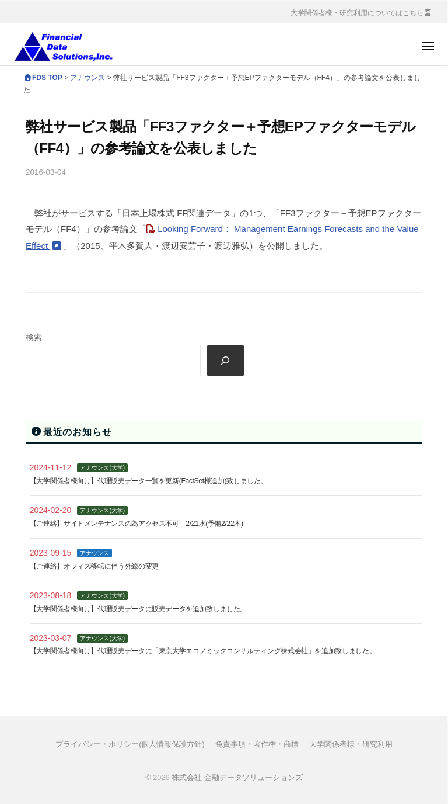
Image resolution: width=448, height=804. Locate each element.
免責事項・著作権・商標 (257, 744)
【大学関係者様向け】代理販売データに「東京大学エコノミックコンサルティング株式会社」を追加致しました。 (203, 651)
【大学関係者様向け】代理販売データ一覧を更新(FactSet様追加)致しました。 (148, 481)
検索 (34, 337)
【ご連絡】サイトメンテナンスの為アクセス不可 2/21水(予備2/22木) (136, 523)
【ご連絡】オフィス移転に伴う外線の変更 (94, 566)
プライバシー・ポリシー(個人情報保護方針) (130, 744)
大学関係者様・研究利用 (351, 744)
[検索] (225, 360)
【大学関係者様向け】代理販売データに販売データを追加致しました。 (138, 609)
